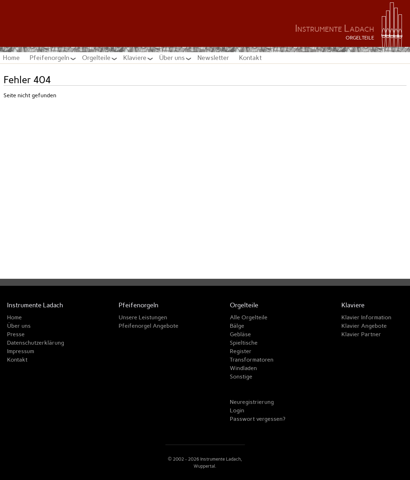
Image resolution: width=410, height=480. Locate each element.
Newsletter (213, 57)
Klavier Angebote (364, 325)
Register (241, 351)
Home (11, 57)
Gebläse (240, 334)
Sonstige (241, 376)
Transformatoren (251, 359)
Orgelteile (97, 57)
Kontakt (250, 57)
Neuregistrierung (252, 402)
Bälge (237, 325)
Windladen (243, 368)
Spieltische (244, 342)
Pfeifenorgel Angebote (148, 325)
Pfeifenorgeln (50, 57)
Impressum (20, 351)
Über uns (172, 57)
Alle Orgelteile (248, 317)
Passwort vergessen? (257, 419)
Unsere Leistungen (143, 317)
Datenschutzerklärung (35, 342)
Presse (16, 334)
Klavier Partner (361, 334)
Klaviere (135, 57)
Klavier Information (366, 317)
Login (237, 410)
